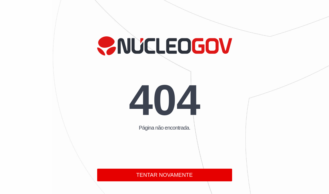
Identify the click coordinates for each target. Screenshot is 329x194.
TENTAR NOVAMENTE (164, 175)
